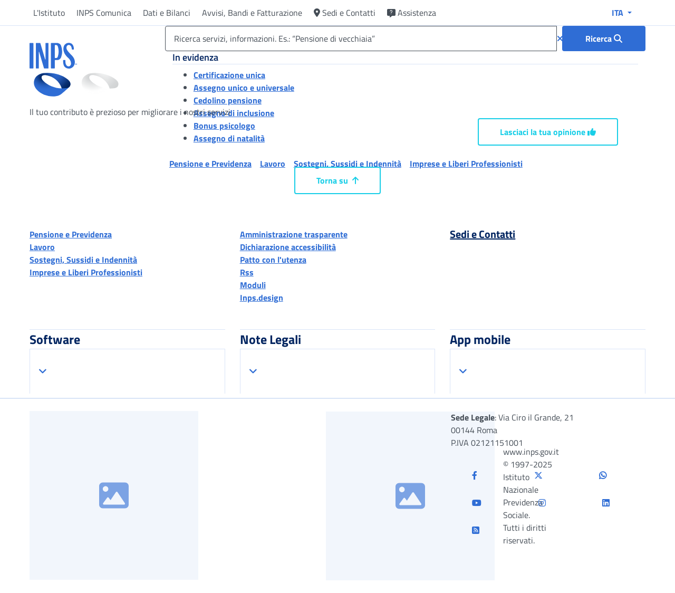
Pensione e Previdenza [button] (210, 163)
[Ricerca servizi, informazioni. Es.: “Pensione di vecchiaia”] (361, 38)
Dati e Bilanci (166, 12)
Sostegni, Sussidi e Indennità (83, 259)
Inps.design (261, 297)
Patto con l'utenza (273, 259)
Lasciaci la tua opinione (548, 132)
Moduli (253, 285)
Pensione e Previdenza (71, 234)
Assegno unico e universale (244, 87)
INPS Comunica (103, 12)
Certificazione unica (229, 75)
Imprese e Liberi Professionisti (86, 272)
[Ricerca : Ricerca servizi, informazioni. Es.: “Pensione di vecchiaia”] (603, 38)
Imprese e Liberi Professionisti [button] (466, 163)
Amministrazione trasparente (294, 234)
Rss (247, 272)
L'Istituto (49, 12)
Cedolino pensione (228, 100)
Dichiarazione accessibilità (288, 247)
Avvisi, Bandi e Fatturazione (252, 12)
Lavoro (42, 247)
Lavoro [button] (272, 163)
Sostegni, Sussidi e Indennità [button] (347, 163)
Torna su (337, 180)
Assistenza (411, 12)
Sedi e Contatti (344, 12)
